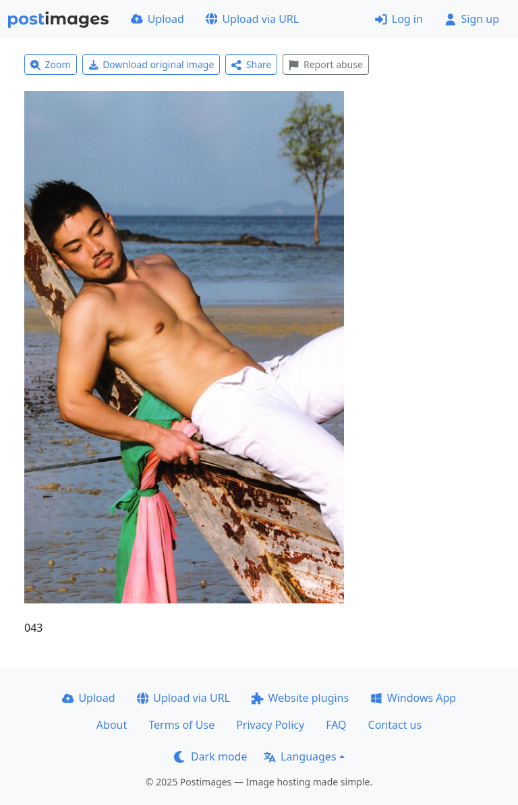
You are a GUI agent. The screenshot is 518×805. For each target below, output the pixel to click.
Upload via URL (252, 18)
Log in (399, 18)
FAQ (336, 724)
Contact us (395, 724)
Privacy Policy (270, 724)
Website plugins (300, 697)
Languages (300, 756)
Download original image (151, 64)
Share (251, 64)
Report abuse (325, 64)
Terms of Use (181, 724)
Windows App (413, 697)
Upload (157, 18)
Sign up (471, 18)
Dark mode (210, 756)
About (111, 724)
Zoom (50, 64)
